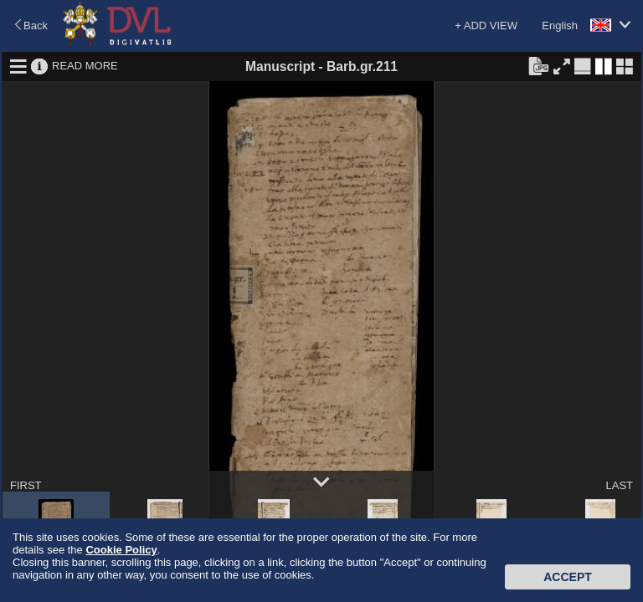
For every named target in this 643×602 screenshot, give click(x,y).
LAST (619, 485)
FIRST (26, 485)
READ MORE (85, 65)
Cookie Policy (121, 549)
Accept (567, 577)
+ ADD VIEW (486, 25)
